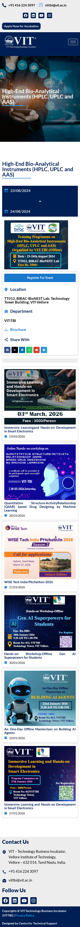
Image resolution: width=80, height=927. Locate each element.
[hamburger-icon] (73, 42)
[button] (7, 350)
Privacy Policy (24, 915)
